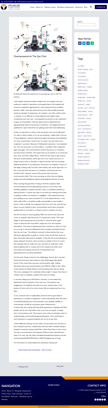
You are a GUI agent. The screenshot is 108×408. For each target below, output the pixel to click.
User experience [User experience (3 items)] (82, 143)
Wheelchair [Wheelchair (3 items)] (80, 153)
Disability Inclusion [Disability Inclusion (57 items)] (82, 94)
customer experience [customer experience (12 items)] (83, 80)
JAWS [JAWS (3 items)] (90, 115)
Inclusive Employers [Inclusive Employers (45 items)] (83, 115)
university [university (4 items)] (92, 139)
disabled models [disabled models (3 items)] (91, 97)
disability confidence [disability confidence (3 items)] (83, 90)
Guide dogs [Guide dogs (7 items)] (92, 108)
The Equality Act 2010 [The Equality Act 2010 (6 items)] (83, 139)
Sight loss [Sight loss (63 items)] (89, 132)
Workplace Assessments (65, 7)
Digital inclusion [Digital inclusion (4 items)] (82, 87)
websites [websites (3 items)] (91, 150)
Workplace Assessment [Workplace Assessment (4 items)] (83, 160)
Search (79, 22)
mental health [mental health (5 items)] (81, 118)
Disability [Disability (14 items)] (89, 87)
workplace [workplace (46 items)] (87, 153)
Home (31, 7)
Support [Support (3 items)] (80, 136)
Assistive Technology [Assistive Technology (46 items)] (83, 69)
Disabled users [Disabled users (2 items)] (81, 101)
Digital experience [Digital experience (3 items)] (82, 83)
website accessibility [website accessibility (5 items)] (83, 150)
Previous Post (23, 367)
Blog (85, 7)
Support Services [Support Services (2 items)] (87, 136)
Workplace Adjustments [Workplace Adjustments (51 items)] (84, 157)
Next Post (60, 367)
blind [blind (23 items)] (91, 69)
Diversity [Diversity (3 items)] (89, 101)
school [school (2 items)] (79, 129)
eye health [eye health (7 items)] (80, 108)
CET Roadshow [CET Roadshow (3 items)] (82, 73)
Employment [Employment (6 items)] (81, 104)
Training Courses (49, 7)
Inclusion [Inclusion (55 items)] (90, 111)
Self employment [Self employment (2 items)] (87, 129)
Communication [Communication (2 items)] (82, 76)
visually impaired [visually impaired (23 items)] (82, 146)
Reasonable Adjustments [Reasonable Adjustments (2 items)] (84, 125)
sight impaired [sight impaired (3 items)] (81, 132)
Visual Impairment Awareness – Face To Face (35, 350)
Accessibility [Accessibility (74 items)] (81, 66)
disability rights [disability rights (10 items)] (81, 97)
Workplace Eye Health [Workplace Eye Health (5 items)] (83, 164)
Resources (79, 7)
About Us (38, 7)
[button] (90, 6)
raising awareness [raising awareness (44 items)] (82, 122)
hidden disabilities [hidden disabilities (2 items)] (82, 111)
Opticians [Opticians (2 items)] (88, 118)
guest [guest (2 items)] (86, 108)
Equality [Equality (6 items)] (88, 104)
